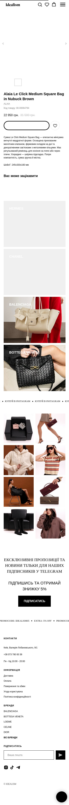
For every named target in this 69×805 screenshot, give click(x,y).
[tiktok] (12, 767)
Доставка (8, 676)
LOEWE (8, 721)
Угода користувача (13, 691)
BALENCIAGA (20, 304)
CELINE (8, 727)
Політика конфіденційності (17, 696)
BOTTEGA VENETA (24, 352)
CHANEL (16, 256)
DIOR (6, 732)
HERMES (16, 208)
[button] (40, 4)
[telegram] (18, 767)
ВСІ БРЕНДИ (10, 737)
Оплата (7, 681)
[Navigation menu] (62, 4)
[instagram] (6, 767)
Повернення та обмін (14, 686)
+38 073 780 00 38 (13, 654)
